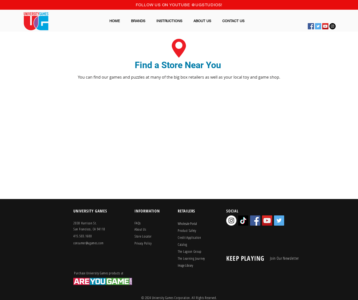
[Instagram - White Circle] (231, 220)
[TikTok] (243, 220)
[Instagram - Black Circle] (332, 26)
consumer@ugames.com (88, 243)
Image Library (185, 265)
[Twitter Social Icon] (318, 26)
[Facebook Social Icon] (311, 26)
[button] (138, 20)
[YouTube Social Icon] (325, 26)
